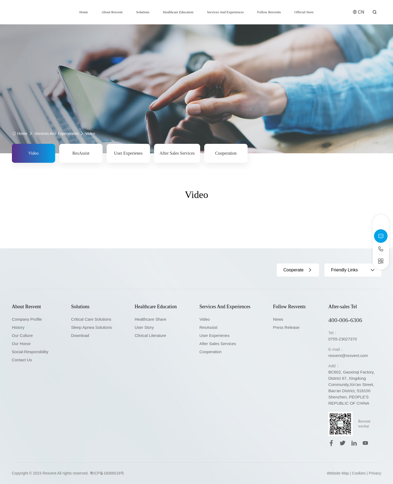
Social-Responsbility (30, 351)
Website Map (338, 473)
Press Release (286, 327)
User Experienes (128, 153)
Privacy (375, 473)
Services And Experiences (225, 12)
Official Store (304, 12)
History (18, 327)
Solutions (142, 12)
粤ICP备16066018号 (107, 473)
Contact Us (22, 360)
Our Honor (21, 343)
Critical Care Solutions (91, 319)
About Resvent (112, 12)
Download (80, 335)
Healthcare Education (178, 12)
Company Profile (27, 319)
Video (90, 133)
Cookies (359, 473)
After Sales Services (177, 153)
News (278, 319)
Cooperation (226, 153)
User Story (144, 327)
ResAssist (80, 153)
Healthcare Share (150, 319)
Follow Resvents (269, 12)
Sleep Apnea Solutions (91, 327)
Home (83, 12)
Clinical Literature (150, 335)
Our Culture (22, 335)
